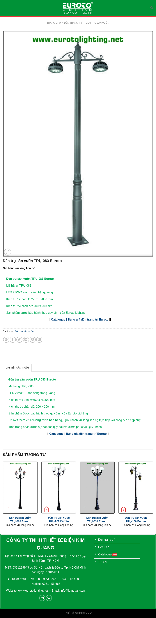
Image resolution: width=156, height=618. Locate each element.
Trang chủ (54, 22)
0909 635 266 (47, 579)
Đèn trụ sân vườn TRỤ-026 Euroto (59, 519)
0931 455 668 (51, 583)
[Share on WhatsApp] (6, 340)
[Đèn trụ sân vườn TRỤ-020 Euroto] (20, 488)
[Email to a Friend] (26, 340)
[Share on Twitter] (19, 340)
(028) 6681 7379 (23, 579)
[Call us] (49, 598)
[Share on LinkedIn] (39, 340)
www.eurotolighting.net (33, 590)
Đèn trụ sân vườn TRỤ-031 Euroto (97, 519)
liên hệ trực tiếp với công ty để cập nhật (115, 420)
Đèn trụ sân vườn (97, 22)
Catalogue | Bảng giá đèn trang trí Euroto (79, 319)
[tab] (17, 367)
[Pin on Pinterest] (33, 340)
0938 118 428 (70, 579)
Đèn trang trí (73, 22)
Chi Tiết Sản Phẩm (17, 367)
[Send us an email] (42, 598)
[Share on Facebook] (13, 340)
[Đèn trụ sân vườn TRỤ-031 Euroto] (97, 488)
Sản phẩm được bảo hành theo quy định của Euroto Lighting (48, 413)
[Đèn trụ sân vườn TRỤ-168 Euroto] (135, 488)
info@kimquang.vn (73, 590)
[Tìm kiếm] (151, 7)
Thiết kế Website (74, 612)
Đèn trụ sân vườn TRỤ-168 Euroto (136, 519)
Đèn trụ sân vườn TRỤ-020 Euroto (20, 519)
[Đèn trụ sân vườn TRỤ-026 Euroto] (58, 488)
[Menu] (5, 7)
